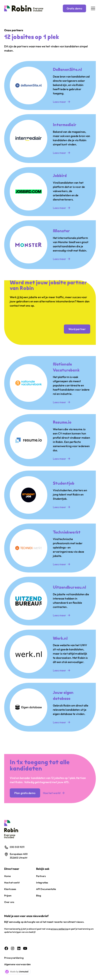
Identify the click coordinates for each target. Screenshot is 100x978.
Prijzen (8, 895)
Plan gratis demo (25, 793)
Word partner (77, 329)
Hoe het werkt (12, 882)
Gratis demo (74, 8)
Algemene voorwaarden (17, 964)
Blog (38, 895)
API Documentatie (46, 889)
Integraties (42, 882)
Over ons (9, 902)
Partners (41, 876)
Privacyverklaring (14, 957)
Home (7, 876)
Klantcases (10, 889)
